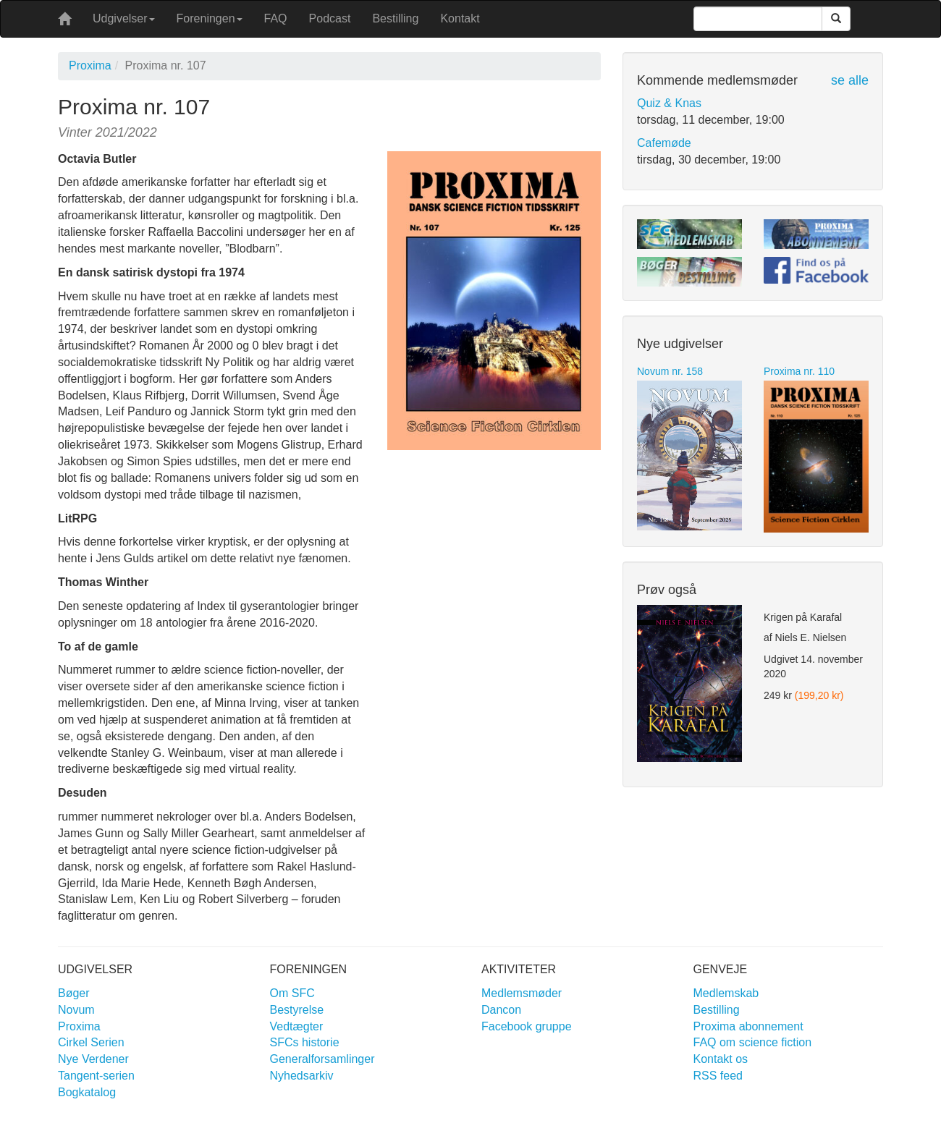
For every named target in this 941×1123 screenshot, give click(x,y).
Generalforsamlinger (322, 1059)
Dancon (501, 1010)
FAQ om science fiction (752, 1042)
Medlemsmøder (521, 993)
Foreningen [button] (209, 18)
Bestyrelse (297, 1010)
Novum (76, 1010)
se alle (850, 80)
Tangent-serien (96, 1075)
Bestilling (395, 18)
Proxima (90, 65)
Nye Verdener (93, 1059)
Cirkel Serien (91, 1042)
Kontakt (459, 18)
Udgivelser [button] (124, 18)
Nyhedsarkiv (302, 1075)
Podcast (330, 18)
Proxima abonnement (748, 1026)
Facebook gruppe (526, 1026)
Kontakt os (720, 1059)
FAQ (275, 18)
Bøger (74, 993)
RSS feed (718, 1075)
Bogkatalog (87, 1092)
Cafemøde (664, 143)
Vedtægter (297, 1026)
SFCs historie (304, 1042)
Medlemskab (726, 993)
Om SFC (292, 993)
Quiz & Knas (669, 103)
